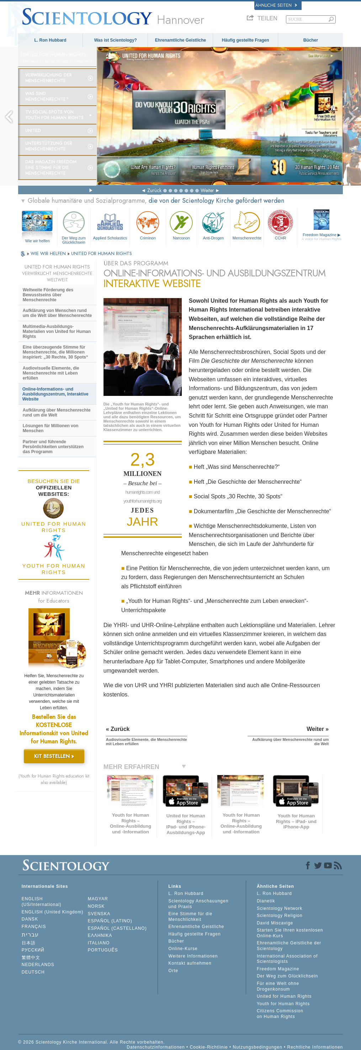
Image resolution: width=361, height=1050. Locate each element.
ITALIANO (99, 942)
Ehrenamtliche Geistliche (180, 40)
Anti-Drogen (213, 224)
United (33, 130)
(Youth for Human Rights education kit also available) (53, 779)
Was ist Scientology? (115, 40)
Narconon (181, 224)
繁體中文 (31, 957)
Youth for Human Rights (283, 1003)
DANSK (30, 919)
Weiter (207, 190)
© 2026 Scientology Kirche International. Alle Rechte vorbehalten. (91, 1042)
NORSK (96, 906)
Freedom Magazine (321, 237)
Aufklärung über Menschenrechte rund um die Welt (57, 413)
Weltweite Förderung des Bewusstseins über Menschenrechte (48, 294)
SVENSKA (99, 913)
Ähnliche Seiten (276, 5)
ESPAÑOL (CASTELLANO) (117, 928)
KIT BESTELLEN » (54, 756)
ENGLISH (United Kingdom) (52, 912)
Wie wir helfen (37, 241)
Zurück (154, 190)
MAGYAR (98, 898)
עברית (30, 935)
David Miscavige (275, 923)
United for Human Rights (284, 996)
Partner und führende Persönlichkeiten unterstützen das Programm (53, 446)
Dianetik (266, 900)
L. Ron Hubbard (50, 40)
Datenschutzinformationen (156, 1047)
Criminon (148, 224)
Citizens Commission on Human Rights (280, 1013)
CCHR (280, 224)
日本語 (29, 942)
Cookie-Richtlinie (209, 1047)
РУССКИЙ (33, 950)
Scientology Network (279, 908)
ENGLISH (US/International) (42, 901)
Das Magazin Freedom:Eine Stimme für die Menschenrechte (51, 167)
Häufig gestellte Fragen (245, 40)
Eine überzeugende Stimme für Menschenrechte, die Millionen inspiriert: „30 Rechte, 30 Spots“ (55, 352)
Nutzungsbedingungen (257, 1047)
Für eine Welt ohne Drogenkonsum (278, 986)
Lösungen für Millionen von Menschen (51, 428)
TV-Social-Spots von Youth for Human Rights (54, 115)
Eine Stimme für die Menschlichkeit (191, 916)
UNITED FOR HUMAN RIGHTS (101, 253)
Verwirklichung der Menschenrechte (48, 78)
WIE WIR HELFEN (49, 253)
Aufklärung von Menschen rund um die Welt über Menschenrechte (57, 313)
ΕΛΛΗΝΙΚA (100, 935)
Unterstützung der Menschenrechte (48, 146)
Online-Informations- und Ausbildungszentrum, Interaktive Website (55, 394)
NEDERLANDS (38, 964)
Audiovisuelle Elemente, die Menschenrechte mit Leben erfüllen (51, 373)
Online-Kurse (183, 948)
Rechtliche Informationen (315, 1047)
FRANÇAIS (34, 926)
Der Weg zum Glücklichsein (74, 226)
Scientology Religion (280, 915)
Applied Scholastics (110, 224)
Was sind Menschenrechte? (47, 96)
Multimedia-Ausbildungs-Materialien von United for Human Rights (57, 331)
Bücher (310, 40)
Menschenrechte (247, 224)
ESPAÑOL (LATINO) (110, 920)
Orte (173, 970)
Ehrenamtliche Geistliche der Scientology (289, 945)
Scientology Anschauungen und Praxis (199, 903)
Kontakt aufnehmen (190, 963)
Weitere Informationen (193, 956)
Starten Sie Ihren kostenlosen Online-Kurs (290, 933)
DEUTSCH (33, 972)
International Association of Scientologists (287, 959)
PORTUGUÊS (103, 950)
